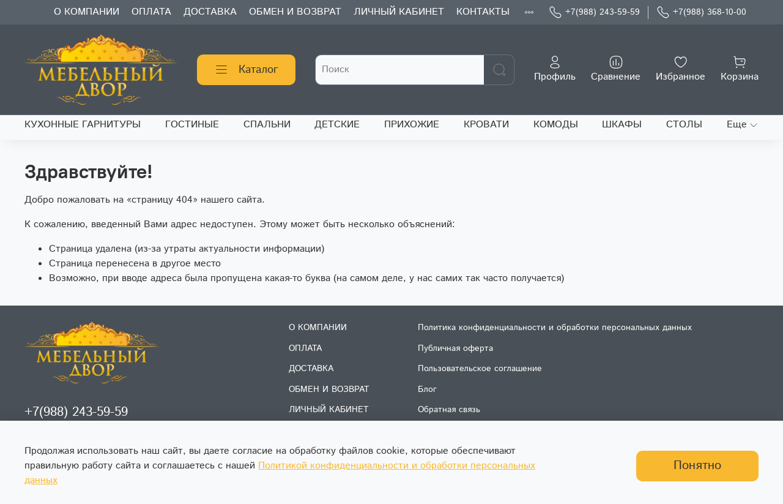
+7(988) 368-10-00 (701, 12)
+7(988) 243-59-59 (594, 12)
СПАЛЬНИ (267, 125)
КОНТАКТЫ (483, 12)
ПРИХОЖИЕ (411, 125)
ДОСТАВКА (210, 12)
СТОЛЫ (684, 125)
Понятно (697, 466)
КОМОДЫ (555, 125)
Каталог (246, 70)
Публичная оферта (455, 348)
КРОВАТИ (486, 125)
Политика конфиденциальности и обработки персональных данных (555, 328)
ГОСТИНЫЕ (192, 125)
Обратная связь (449, 410)
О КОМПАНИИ (86, 12)
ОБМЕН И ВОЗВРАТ (295, 12)
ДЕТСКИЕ (337, 125)
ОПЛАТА (151, 12)
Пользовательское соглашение (480, 369)
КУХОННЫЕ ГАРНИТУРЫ (82, 125)
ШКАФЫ (622, 125)
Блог (427, 389)
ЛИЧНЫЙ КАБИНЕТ (399, 12)
